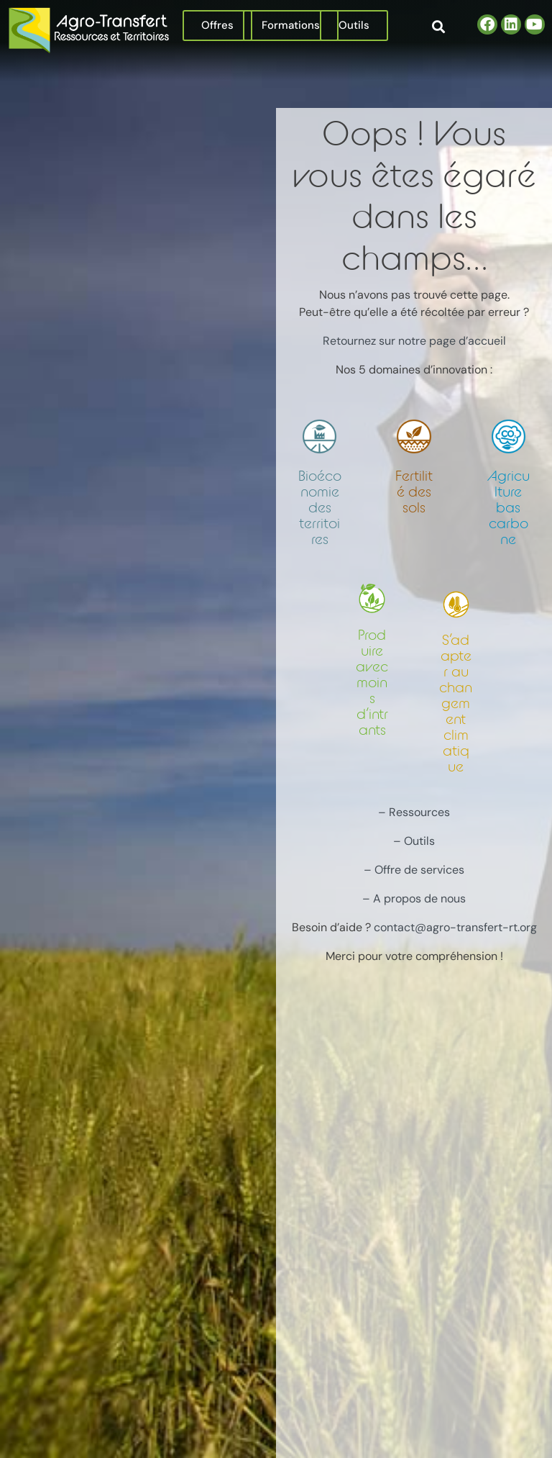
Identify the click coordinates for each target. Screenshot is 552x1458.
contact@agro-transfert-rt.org (455, 927)
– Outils (414, 840)
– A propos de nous (414, 898)
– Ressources (414, 812)
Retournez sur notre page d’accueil (414, 340)
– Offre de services (414, 869)
